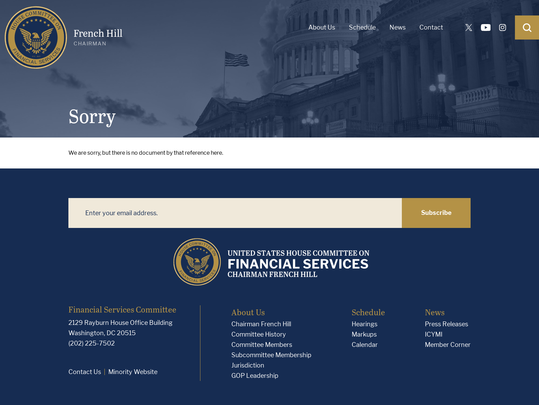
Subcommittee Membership (271, 355)
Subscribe (436, 212)
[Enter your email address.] (235, 213)
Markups (364, 334)
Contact (431, 27)
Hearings (364, 324)
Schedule (362, 27)
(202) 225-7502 (91, 343)
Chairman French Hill (261, 324)
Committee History (258, 334)
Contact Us (84, 371)
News (397, 27)
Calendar (365, 344)
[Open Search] (527, 27)
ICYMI (433, 334)
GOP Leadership (254, 375)
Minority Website (132, 371)
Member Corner (448, 344)
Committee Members (261, 344)
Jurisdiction (247, 365)
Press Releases (446, 324)
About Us (321, 27)
